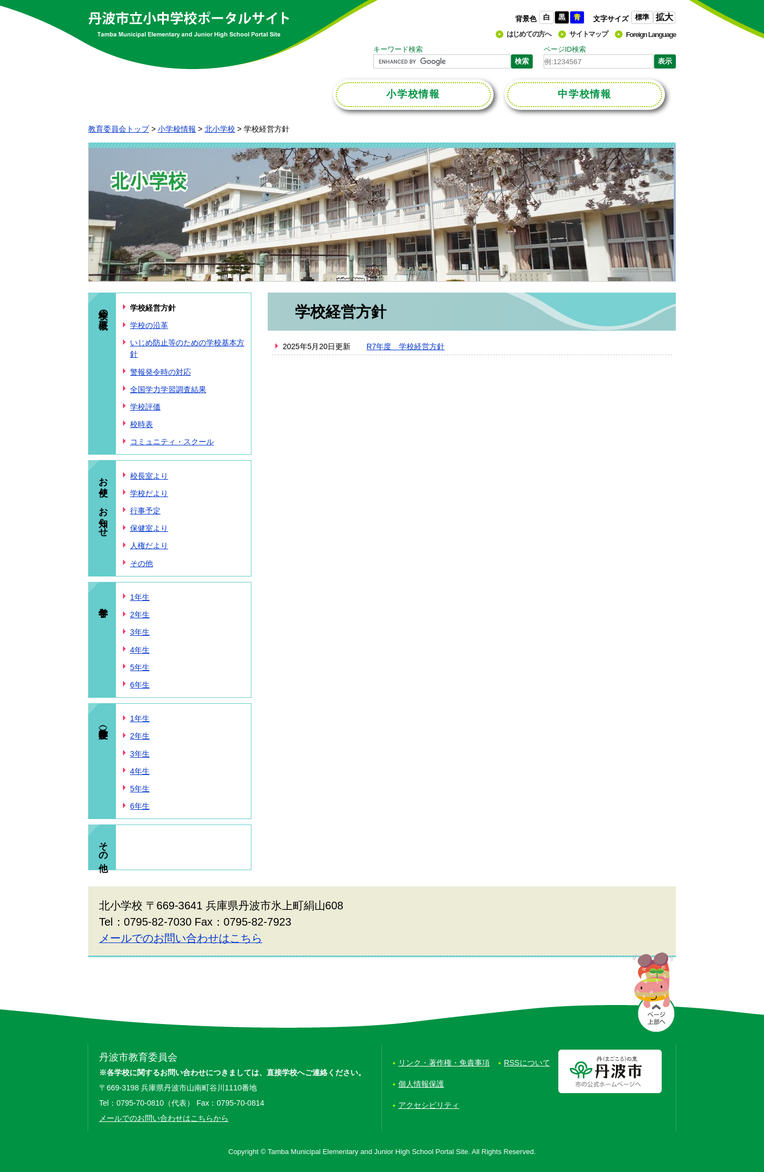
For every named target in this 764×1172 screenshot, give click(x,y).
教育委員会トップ (118, 129)
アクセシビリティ (428, 1105)
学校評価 (145, 406)
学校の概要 (103, 308)
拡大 (664, 17)
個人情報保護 (421, 1084)
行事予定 (145, 510)
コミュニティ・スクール (172, 441)
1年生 (140, 597)
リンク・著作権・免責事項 (444, 1062)
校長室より (149, 476)
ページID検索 (565, 49)
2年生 (140, 614)
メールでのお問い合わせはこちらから (164, 1118)
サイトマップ (588, 34)
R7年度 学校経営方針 (406, 346)
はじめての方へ (529, 34)
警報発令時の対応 (160, 372)
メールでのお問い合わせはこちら (180, 938)
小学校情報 (177, 129)
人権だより (149, 545)
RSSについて (527, 1062)
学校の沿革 (149, 325)
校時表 (141, 424)
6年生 (140, 684)
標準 (642, 17)
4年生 (140, 650)
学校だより (149, 493)
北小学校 (220, 129)
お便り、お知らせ (103, 501)
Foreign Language (651, 34)
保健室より (149, 528)
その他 (141, 563)
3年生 (140, 632)
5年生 (140, 667)
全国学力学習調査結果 (168, 389)
